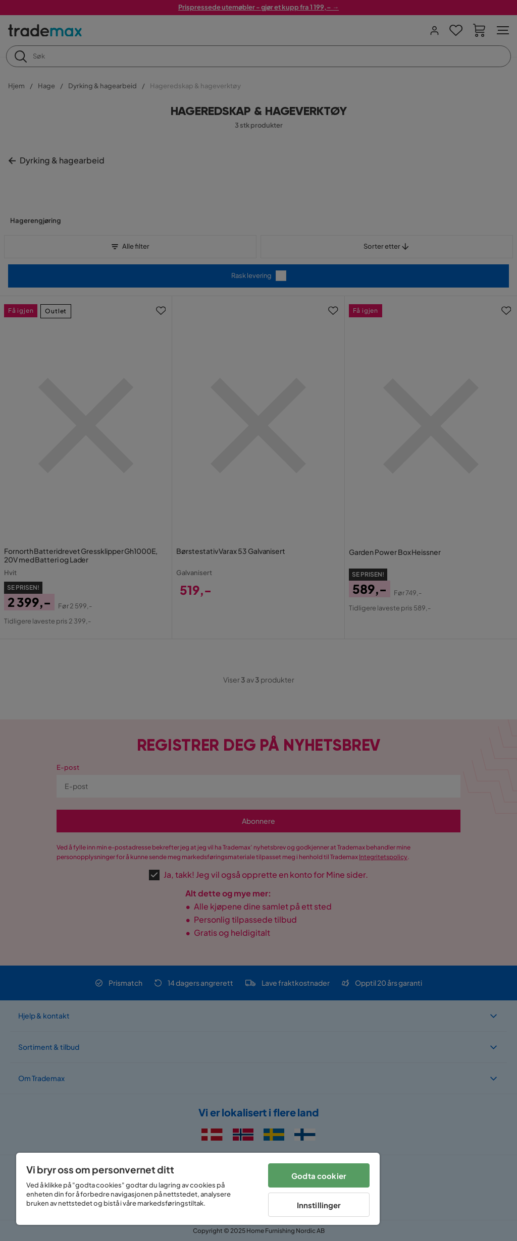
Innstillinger (319, 1205)
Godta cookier (318, 1175)
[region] (198, 1189)
